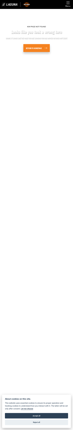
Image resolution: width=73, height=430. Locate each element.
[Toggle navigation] (67, 4)
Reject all (36, 422)
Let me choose (27, 409)
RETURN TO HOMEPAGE (34, 48)
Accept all (36, 416)
